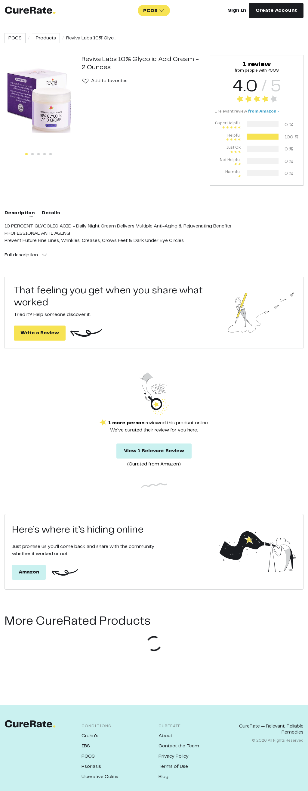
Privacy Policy (174, 756)
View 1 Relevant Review (154, 451)
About (165, 736)
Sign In (237, 10)
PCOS (15, 38)
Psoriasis (91, 766)
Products (46, 38)
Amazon (29, 572)
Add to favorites (109, 81)
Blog (163, 776)
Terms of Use (173, 766)
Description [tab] (20, 213)
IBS (86, 746)
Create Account (276, 10)
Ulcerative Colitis (100, 776)
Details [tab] (51, 213)
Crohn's (90, 736)
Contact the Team (179, 746)
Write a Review (39, 333)
